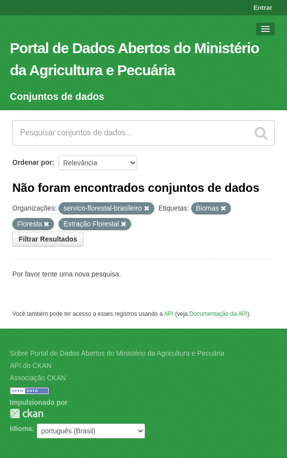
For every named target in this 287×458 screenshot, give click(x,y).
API (168, 313)
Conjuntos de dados (57, 96)
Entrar (263, 7)
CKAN (26, 413)
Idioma (21, 428)
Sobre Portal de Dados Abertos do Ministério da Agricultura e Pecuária (117, 353)
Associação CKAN (38, 378)
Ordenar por (32, 162)
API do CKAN (31, 365)
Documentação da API (218, 313)
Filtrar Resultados (48, 239)
